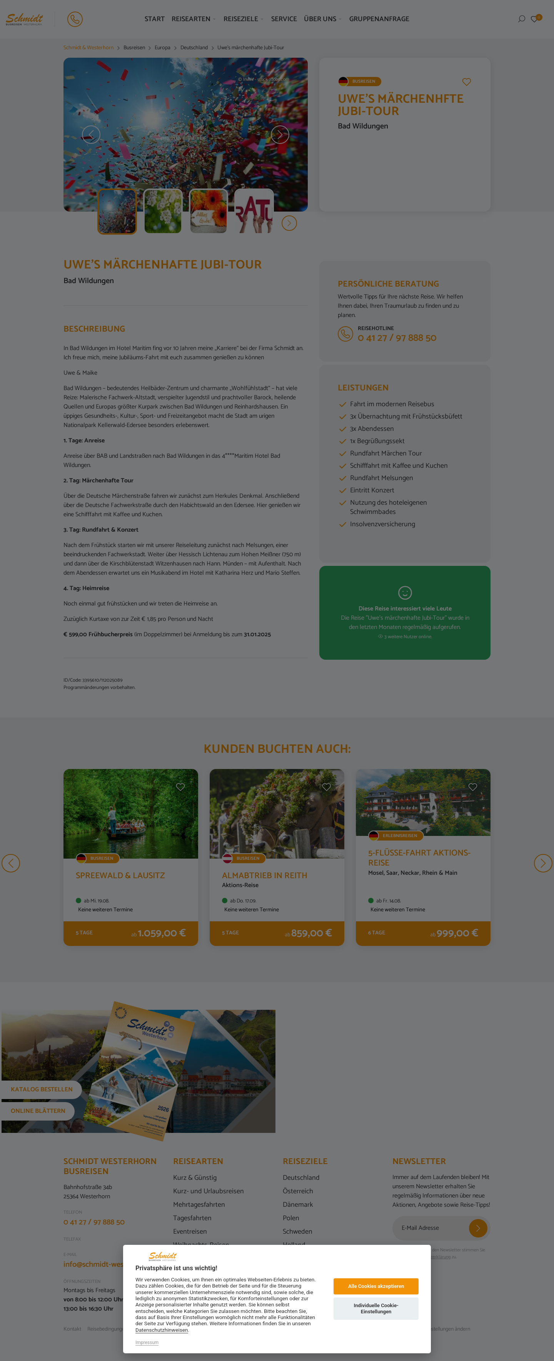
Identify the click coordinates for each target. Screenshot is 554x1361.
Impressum (147, 1342)
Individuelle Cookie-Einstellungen (376, 1308)
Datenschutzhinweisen (161, 1330)
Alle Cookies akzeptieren (376, 1286)
